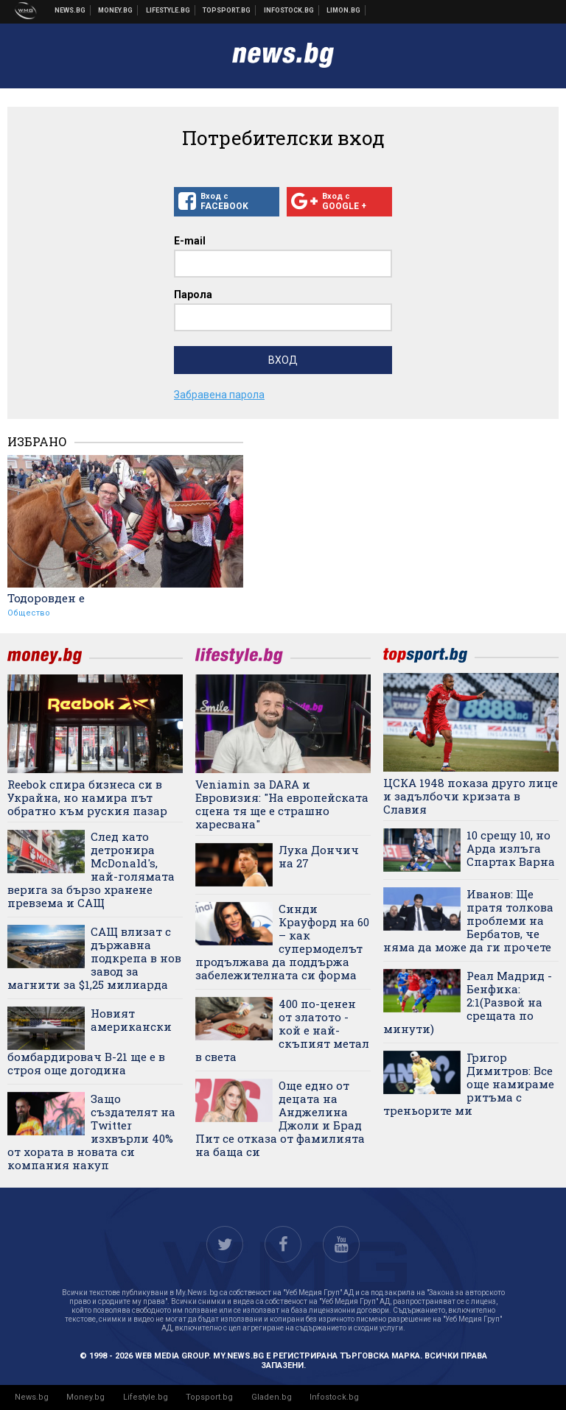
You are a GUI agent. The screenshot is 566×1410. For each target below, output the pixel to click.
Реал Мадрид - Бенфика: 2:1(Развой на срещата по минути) (467, 1002)
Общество (28, 613)
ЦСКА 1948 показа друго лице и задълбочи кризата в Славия (470, 796)
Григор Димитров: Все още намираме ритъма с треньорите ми (468, 1084)
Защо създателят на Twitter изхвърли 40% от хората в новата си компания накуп (91, 1131)
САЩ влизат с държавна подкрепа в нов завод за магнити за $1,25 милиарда (94, 958)
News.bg (32, 1397)
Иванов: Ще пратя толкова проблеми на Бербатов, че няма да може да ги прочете (468, 920)
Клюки (168, 10)
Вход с (226, 201)
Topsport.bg (209, 1397)
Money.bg (85, 1397)
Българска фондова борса (289, 10)
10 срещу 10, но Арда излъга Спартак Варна (511, 848)
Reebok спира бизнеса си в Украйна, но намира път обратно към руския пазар (87, 797)
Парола (193, 294)
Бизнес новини (116, 10)
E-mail (190, 241)
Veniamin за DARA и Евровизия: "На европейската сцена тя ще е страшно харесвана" (281, 804)
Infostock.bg (334, 1397)
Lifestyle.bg (145, 1397)
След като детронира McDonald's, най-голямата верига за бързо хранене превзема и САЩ (91, 869)
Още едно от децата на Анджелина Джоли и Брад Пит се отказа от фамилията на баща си (280, 1118)
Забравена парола (219, 395)
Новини (70, 10)
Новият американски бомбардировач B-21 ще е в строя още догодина (89, 1041)
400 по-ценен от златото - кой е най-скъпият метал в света (282, 1030)
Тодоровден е (46, 598)
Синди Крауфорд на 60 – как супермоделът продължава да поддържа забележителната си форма (282, 941)
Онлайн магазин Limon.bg (344, 10)
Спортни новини (227, 10)
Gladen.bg (271, 1397)
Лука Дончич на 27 (319, 856)
